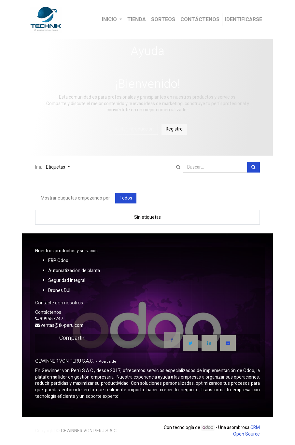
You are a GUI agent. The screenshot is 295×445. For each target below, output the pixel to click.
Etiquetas (56, 167)
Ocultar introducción (133, 129)
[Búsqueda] (253, 167)
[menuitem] (136, 19)
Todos (125, 198)
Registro (174, 129)
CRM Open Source (246, 431)
